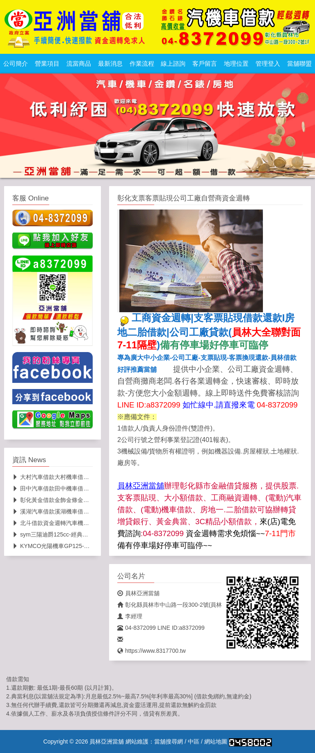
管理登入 (268, 63)
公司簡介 (15, 63)
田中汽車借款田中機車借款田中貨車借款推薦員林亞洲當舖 (90, 488)
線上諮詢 (173, 63)
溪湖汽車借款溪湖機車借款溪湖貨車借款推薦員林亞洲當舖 (90, 511)
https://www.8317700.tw (151, 650)
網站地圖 (215, 741)
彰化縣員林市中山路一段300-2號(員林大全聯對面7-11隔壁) (196, 604)
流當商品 (78, 63)
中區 (193, 741)
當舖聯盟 (299, 63)
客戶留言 (204, 63)
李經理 (129, 616)
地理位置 (236, 63)
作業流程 (142, 63)
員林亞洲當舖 (138, 593)
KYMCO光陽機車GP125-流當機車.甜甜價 (69, 546)
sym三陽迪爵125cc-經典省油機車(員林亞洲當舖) (78, 534)
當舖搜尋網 (168, 741)
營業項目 (47, 63)
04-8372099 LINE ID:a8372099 (161, 627)
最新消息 (110, 63)
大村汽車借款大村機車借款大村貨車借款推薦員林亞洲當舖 (90, 477)
